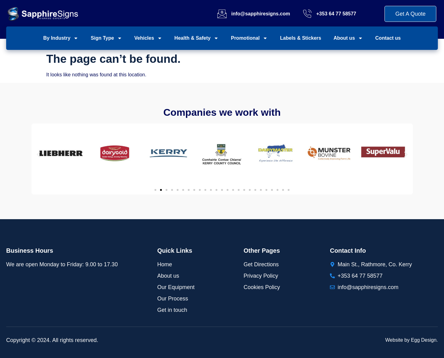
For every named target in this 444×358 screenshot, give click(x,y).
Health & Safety (197, 38)
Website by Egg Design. (411, 340)
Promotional (249, 38)
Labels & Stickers (300, 38)
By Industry (60, 38)
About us (348, 38)
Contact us (388, 38)
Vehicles (148, 38)
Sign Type (106, 38)
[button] (38, 154)
